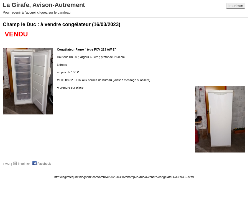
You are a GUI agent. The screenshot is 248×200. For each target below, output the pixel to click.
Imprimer (235, 6)
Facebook (41, 163)
